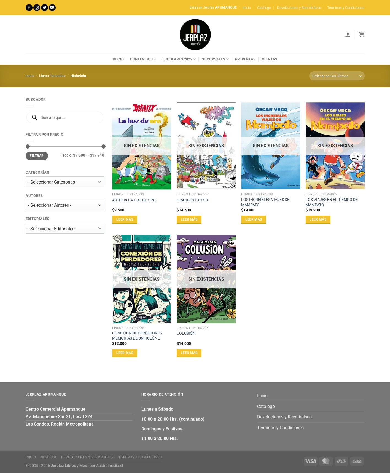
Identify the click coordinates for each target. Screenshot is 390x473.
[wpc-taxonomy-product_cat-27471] (65, 181)
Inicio (246, 8)
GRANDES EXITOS (192, 200)
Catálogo (264, 8)
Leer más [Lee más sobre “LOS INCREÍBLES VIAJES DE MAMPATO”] (253, 219)
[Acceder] (348, 34)
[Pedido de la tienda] (336, 75)
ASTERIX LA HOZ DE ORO (134, 200)
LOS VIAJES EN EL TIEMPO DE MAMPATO (332, 202)
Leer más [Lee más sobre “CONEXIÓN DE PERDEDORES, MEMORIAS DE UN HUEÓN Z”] (124, 353)
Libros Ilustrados (52, 76)
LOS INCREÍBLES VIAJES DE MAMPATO (265, 202)
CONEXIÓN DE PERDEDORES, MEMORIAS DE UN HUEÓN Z (137, 336)
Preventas (245, 59)
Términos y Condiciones (345, 8)
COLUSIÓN (186, 333)
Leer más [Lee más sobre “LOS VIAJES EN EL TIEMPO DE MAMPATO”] (318, 219)
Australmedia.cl (109, 465)
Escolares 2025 (179, 59)
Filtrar (37, 156)
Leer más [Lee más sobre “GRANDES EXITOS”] (189, 219)
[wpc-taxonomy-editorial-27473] (65, 228)
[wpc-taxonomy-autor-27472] (65, 205)
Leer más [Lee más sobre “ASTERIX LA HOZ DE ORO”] (124, 219)
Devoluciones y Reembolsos (299, 8)
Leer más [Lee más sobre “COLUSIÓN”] (189, 353)
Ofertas (270, 59)
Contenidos (143, 59)
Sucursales (215, 59)
